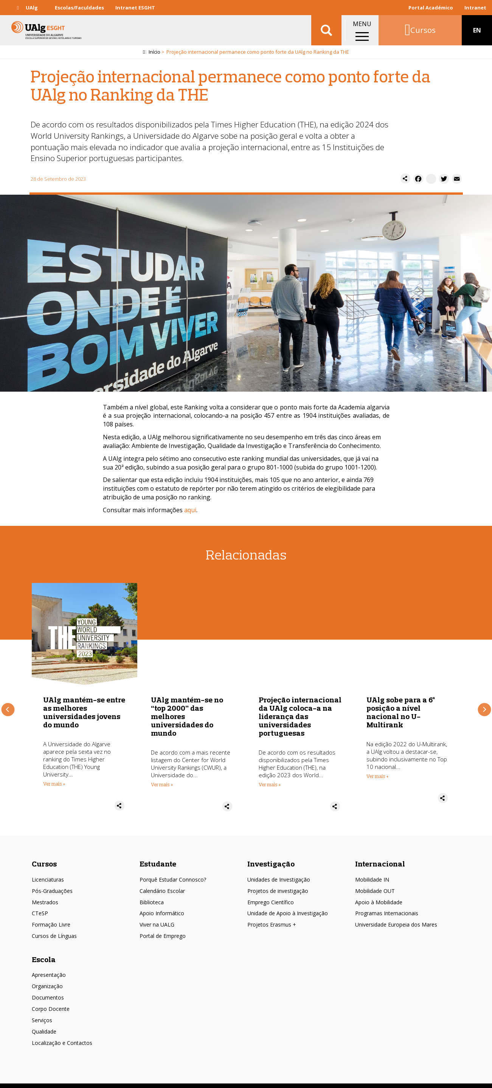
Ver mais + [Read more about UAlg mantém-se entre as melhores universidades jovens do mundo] (162, 784)
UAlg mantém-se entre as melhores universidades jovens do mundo (192, 712)
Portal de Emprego (163, 928)
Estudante (158, 856)
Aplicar (326, 30)
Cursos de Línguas (54, 928)
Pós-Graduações (52, 883)
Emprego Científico (270, 894)
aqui (190, 510)
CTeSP (40, 905)
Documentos (48, 989)
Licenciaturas (48, 872)
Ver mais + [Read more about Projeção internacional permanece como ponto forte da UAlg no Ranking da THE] (54, 776)
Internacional (380, 856)
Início (154, 51)
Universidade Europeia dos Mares (396, 917)
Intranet (475, 7)
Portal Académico (430, 7)
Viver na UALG (157, 917)
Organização (47, 978)
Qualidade (44, 1024)
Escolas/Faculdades (79, 7)
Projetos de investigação (277, 883)
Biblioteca (152, 894)
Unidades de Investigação (278, 872)
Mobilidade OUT (375, 883)
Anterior (7, 705)
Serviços (42, 1012)
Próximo (484, 705)
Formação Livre (51, 917)
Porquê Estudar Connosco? (173, 872)
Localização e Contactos (62, 1035)
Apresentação (49, 967)
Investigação (271, 856)
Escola (44, 951)
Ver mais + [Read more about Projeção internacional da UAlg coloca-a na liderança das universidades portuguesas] (377, 785)
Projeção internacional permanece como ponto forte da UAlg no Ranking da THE (84, 712)
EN (477, 30)
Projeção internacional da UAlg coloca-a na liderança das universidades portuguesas (407, 716)
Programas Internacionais (386, 905)
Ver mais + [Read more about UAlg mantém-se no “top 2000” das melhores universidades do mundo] (270, 785)
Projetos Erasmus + (271, 917)
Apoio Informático (162, 905)
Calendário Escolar (162, 883)
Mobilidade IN (372, 872)
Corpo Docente (51, 1001)
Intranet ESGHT (135, 7)
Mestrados (45, 894)
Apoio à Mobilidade (378, 894)
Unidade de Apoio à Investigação (287, 905)
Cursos (44, 856)
